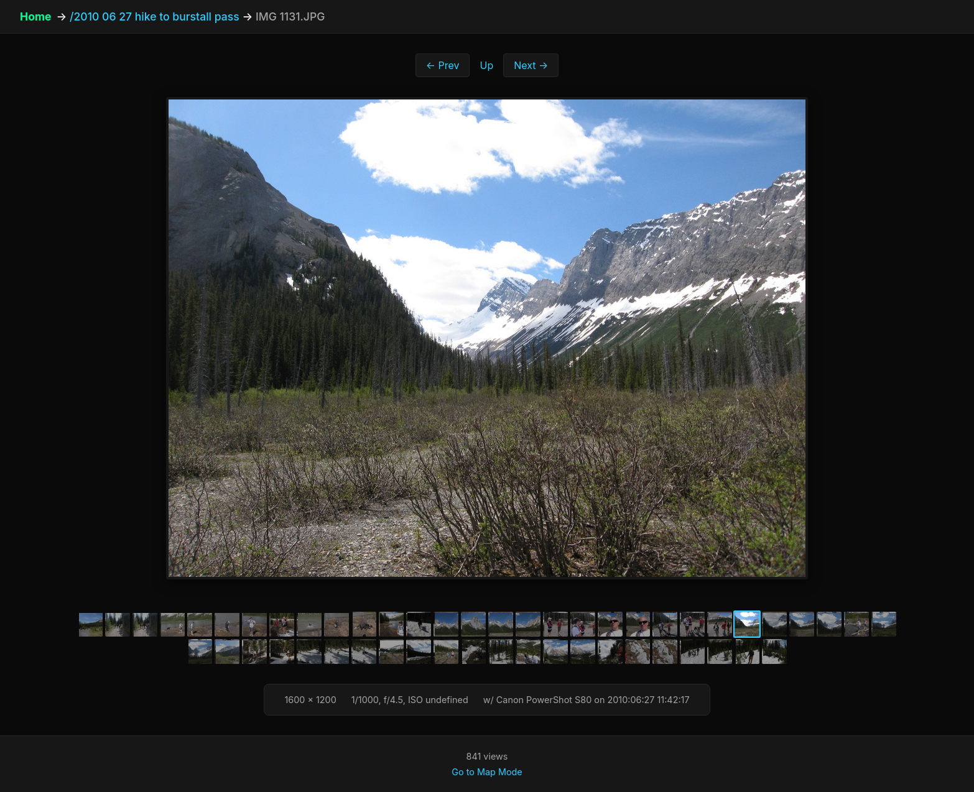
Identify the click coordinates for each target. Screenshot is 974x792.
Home (35, 16)
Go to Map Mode (487, 772)
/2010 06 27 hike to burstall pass (154, 16)
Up (486, 65)
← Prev (443, 65)
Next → (531, 65)
